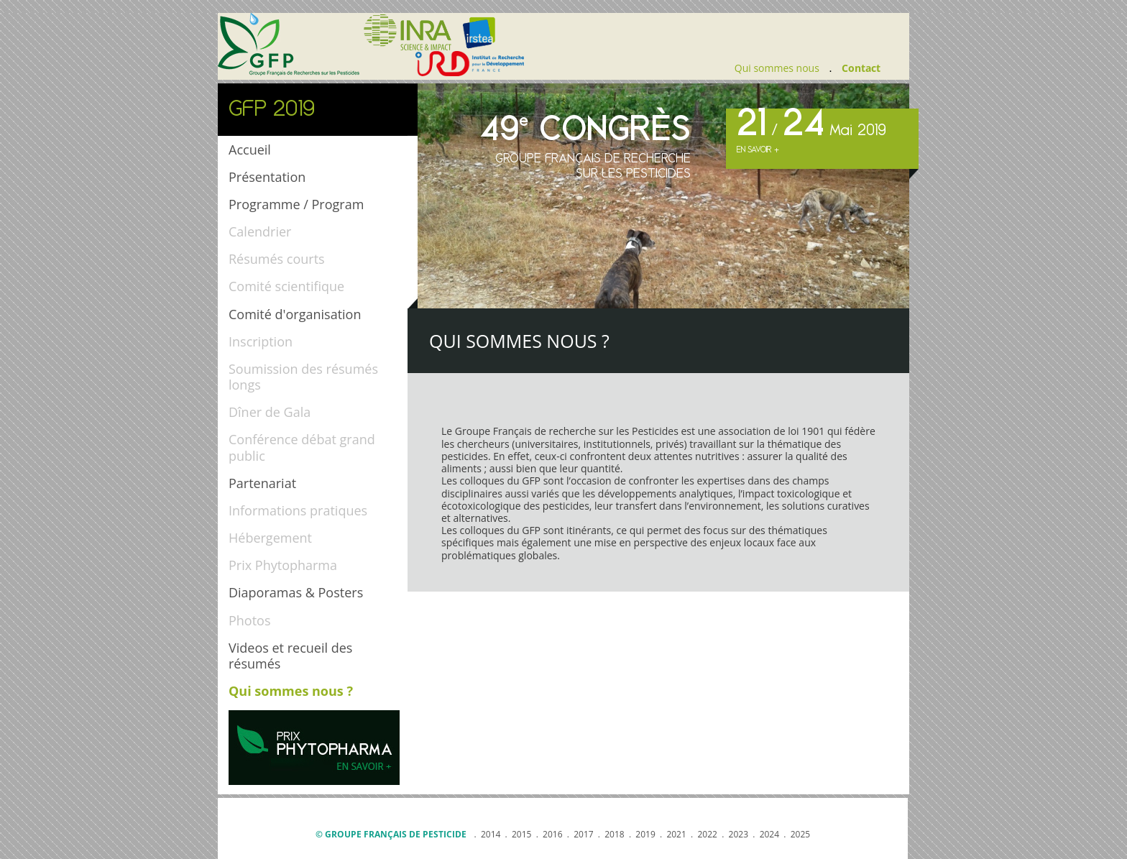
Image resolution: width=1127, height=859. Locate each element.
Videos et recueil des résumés (290, 655)
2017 (583, 834)
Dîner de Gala (269, 412)
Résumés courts (277, 258)
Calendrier (260, 231)
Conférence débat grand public (302, 447)
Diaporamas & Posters (296, 592)
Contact (861, 68)
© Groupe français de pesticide (391, 834)
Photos (250, 620)
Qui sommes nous (777, 68)
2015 (521, 834)
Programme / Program (296, 204)
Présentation (267, 176)
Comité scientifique (286, 286)
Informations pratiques (298, 510)
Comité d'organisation (295, 314)
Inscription (261, 341)
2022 (707, 834)
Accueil (250, 149)
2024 (769, 834)
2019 (645, 834)
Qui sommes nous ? (291, 690)
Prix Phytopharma (283, 565)
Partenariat (262, 483)
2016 (552, 834)
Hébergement (270, 537)
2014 (490, 834)
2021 (676, 834)
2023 (738, 834)
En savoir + (758, 150)
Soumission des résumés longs (303, 376)
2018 (614, 834)
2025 (800, 834)
